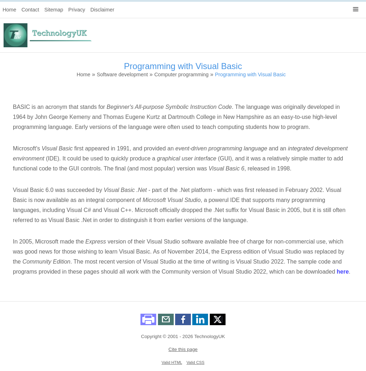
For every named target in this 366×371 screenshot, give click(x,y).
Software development (122, 74)
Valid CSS (195, 362)
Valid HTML (172, 362)
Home (9, 10)
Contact (30, 10)
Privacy (76, 10)
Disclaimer (102, 10)
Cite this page (183, 349)
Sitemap (53, 10)
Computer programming (181, 74)
